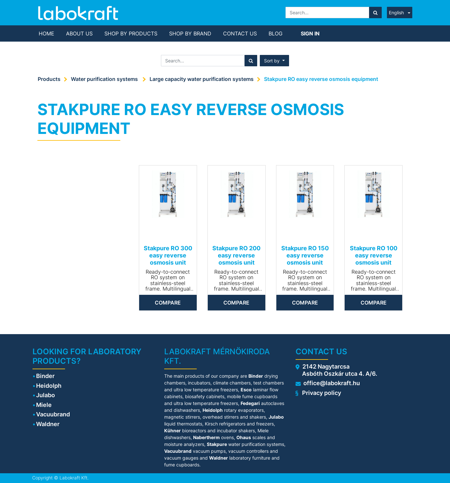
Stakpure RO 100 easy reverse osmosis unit (373, 255)
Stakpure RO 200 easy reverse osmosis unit (236, 255)
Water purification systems (105, 79)
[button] (274, 60)
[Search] (375, 12)
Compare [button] (168, 302)
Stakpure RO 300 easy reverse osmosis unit (168, 255)
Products (49, 79)
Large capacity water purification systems (202, 79)
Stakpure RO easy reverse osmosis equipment (321, 79)
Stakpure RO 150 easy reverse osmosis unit (305, 255)
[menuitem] (46, 33)
